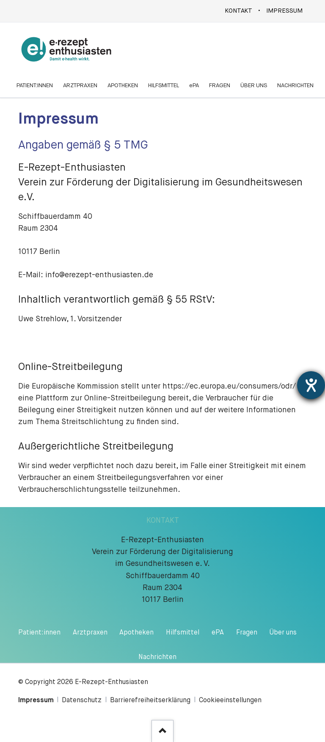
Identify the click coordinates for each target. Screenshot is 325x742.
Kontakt (238, 11)
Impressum (284, 11)
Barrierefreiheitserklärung (150, 700)
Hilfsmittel (182, 632)
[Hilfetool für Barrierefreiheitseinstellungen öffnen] (311, 385)
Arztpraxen (90, 632)
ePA (218, 632)
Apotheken (136, 632)
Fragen (246, 632)
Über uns (283, 632)
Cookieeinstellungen (230, 700)
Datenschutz (82, 700)
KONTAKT (162, 520)
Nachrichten (157, 657)
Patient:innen (39, 632)
